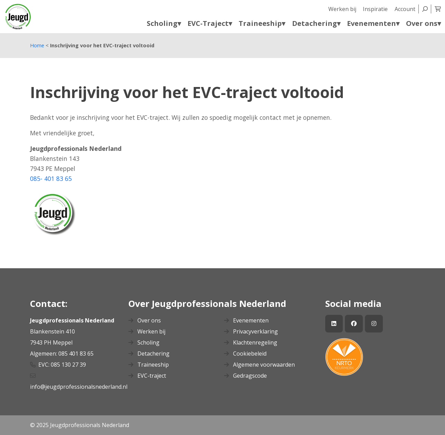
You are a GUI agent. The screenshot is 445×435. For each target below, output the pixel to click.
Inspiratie (375, 9)
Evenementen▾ (373, 23)
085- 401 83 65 (51, 178)
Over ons (144, 320)
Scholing (143, 342)
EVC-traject (147, 375)
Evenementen (246, 320)
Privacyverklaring (251, 331)
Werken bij (342, 9)
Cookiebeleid (245, 353)
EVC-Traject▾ (209, 23)
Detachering (149, 353)
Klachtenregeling (250, 342)
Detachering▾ (316, 23)
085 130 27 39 (68, 364)
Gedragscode (245, 375)
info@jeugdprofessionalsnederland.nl (79, 386)
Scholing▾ (164, 23)
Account (405, 9)
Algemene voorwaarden (259, 364)
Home (37, 45)
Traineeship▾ (262, 23)
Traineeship (148, 364)
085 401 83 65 (76, 353)
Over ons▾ (423, 23)
